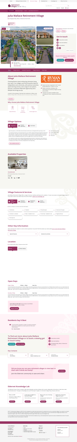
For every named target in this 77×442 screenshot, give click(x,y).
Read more (12, 401)
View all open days (17, 65)
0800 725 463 (60, 430)
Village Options (16, 70)
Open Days (44, 70)
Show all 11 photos (47, 28)
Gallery (4, 28)
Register (62, 7)
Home (11, 1)
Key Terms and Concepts (28, 428)
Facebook (41, 427)
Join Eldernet (62, 371)
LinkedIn (40, 428)
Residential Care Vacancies (28, 430)
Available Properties (26, 70)
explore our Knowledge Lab (38, 196)
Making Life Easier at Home (21, 1)
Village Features (36, 70)
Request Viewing (69, 60)
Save (58, 31)
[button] (15, 209)
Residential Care (44, 1)
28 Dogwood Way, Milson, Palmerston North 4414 (19, 18)
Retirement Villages (33, 1)
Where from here (64, 1)
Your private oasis (11, 171)
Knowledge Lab (54, 1)
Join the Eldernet (59, 28)
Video (8, 28)
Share (63, 31)
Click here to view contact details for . (15, 436)
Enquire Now (60, 60)
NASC (25, 427)
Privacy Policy (48, 438)
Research (25, 429)
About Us (58, 7)
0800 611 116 (60, 433)
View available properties (14, 143)
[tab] (12, 126)
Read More (11, 98)
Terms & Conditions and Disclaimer (40, 438)
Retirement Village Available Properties (30, 431)
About (9, 70)
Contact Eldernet (11, 425)
